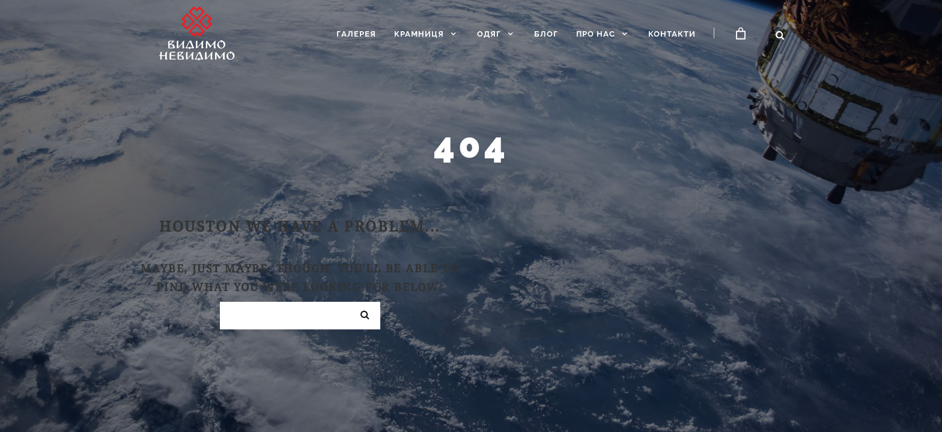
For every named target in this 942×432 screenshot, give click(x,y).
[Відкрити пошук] (780, 35)
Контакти (672, 33)
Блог (546, 33)
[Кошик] (741, 34)
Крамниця (419, 33)
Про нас (595, 33)
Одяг (489, 33)
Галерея (356, 33)
